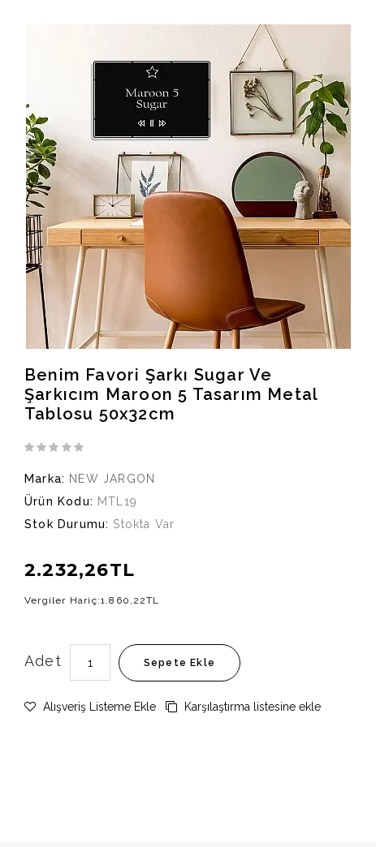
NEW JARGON (112, 478)
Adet (43, 660)
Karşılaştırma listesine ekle (243, 706)
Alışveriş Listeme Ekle (90, 706)
